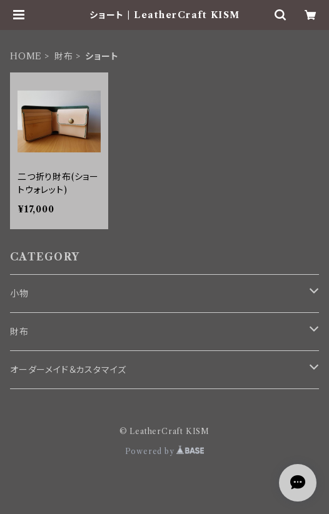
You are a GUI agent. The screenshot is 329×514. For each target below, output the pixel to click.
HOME (26, 56)
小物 (19, 293)
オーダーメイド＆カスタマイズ (68, 369)
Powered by (165, 451)
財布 (63, 56)
